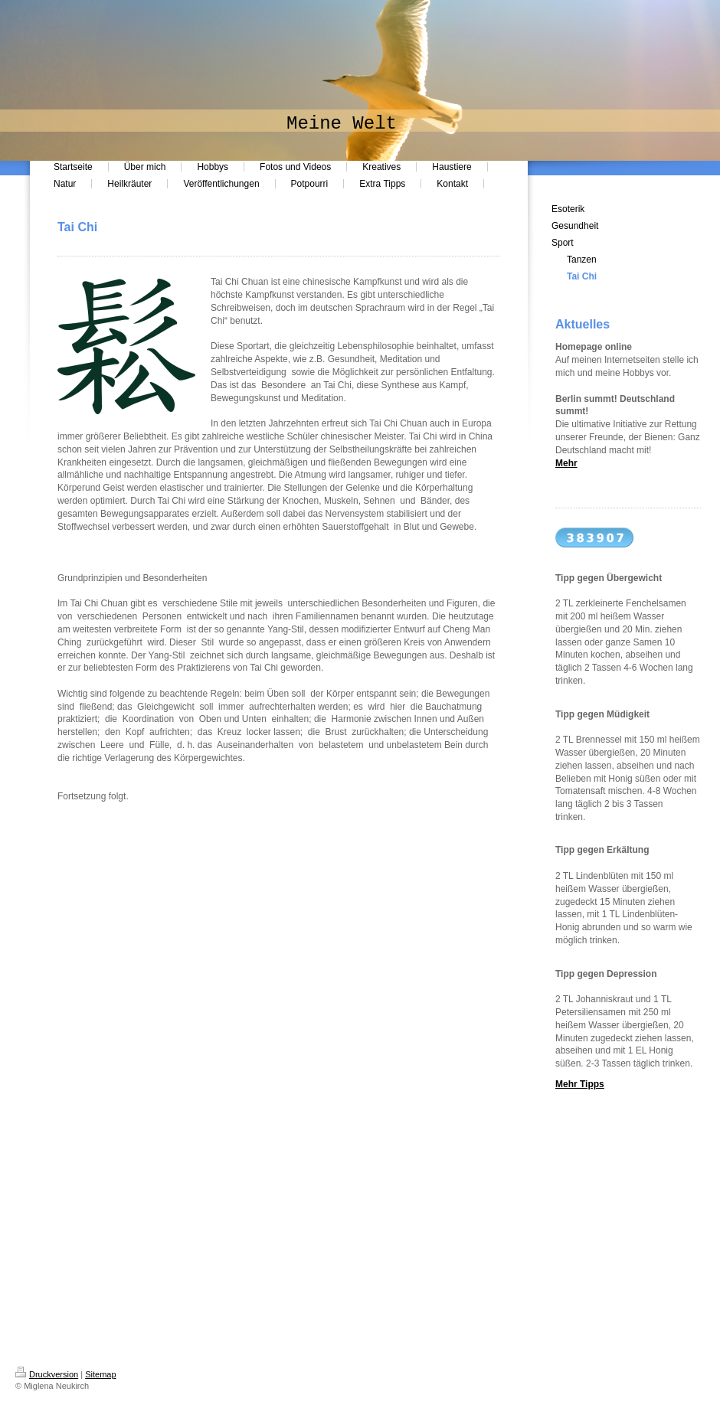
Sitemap (100, 1374)
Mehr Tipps (579, 1084)
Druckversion (46, 1374)
